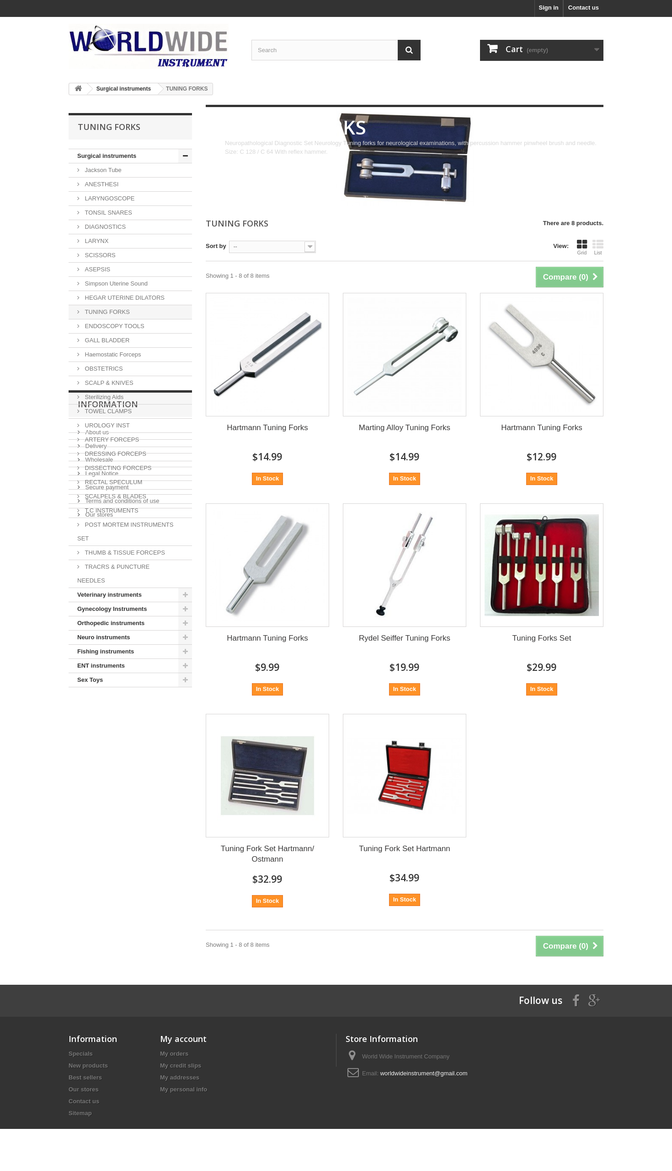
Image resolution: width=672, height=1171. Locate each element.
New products (88, 1065)
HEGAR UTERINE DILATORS (124, 297)
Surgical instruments (106, 155)
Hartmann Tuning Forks (267, 427)
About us (96, 739)
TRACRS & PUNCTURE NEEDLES (113, 573)
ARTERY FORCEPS (111, 439)
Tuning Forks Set (541, 638)
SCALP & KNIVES (108, 382)
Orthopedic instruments (110, 623)
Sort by (216, 246)
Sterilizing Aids (103, 397)
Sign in (548, 7)
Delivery (95, 753)
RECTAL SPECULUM (112, 482)
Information (108, 714)
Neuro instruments (103, 637)
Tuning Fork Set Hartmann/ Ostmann (267, 853)
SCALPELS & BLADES (114, 496)
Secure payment (106, 794)
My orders (174, 1053)
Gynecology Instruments (112, 608)
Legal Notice (101, 780)
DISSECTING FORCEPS (117, 467)
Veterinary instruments (109, 594)
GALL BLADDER (106, 340)
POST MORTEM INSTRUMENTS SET (125, 531)
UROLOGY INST (106, 425)
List (597, 247)
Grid (582, 247)
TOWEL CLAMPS (107, 411)
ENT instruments (101, 665)
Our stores (98, 821)
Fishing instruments (105, 651)
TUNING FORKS (106, 311)
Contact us (583, 7)
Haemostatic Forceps (112, 354)
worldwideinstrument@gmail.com (424, 1073)
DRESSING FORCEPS (114, 453)
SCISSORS (99, 255)
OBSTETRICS (103, 368)
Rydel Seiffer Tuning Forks (404, 638)
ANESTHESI (100, 184)
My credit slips (180, 1065)
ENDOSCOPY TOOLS (113, 326)
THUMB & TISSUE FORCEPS (124, 552)
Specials (81, 1053)
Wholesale (98, 766)
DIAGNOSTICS (104, 226)
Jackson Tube (102, 170)
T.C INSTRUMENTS (111, 510)
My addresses (179, 1077)
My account (183, 1038)
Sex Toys (90, 679)
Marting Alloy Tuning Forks (404, 427)
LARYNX (95, 240)
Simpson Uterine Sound (115, 283)
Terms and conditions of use (121, 807)
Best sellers (85, 1077)
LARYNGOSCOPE (108, 198)
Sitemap (80, 1113)
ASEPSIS (96, 269)
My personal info (183, 1089)
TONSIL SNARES (107, 212)
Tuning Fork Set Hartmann (404, 848)
